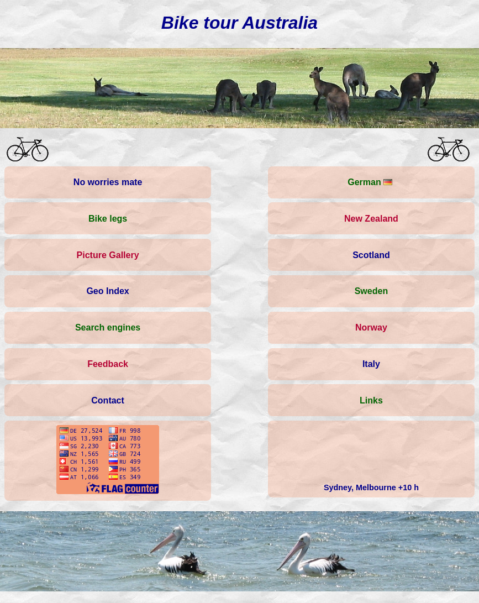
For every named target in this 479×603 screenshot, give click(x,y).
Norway (371, 327)
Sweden (371, 291)
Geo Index (107, 291)
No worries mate (107, 182)
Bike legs (107, 218)
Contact (107, 400)
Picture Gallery (108, 255)
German (370, 182)
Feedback (107, 364)
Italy (371, 364)
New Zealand (371, 218)
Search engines (107, 327)
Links (371, 400)
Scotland (371, 255)
